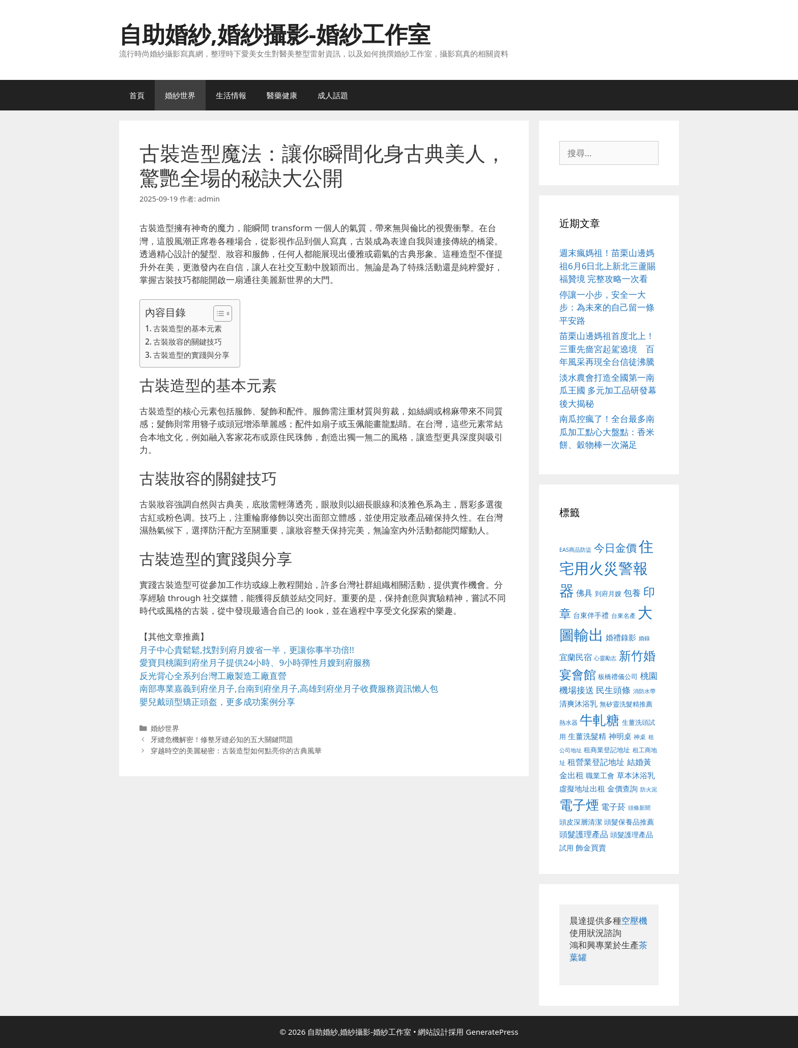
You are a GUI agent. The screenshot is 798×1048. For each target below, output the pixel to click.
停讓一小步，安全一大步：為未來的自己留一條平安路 (606, 307)
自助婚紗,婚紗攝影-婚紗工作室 (275, 33)
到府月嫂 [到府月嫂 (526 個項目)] (608, 593)
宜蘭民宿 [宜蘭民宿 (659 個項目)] (575, 657)
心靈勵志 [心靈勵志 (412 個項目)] (605, 658)
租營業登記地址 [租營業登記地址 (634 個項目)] (595, 762)
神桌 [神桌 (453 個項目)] (640, 736)
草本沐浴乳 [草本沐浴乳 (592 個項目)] (636, 775)
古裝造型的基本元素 (187, 328)
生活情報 (231, 95)
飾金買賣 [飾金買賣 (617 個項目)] (591, 847)
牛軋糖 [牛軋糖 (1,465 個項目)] (599, 720)
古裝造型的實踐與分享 (191, 355)
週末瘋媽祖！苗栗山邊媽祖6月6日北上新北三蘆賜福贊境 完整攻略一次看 (607, 266)
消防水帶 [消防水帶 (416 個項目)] (644, 691)
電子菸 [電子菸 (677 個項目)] (613, 806)
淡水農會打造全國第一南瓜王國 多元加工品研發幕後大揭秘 (608, 390)
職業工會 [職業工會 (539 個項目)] (600, 775)
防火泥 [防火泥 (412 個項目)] (648, 789)
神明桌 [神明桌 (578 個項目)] (620, 736)
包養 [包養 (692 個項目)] (632, 593)
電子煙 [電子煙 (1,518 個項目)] (579, 805)
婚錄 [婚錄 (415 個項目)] (644, 638)
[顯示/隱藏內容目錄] (218, 313)
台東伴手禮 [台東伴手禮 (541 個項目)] (591, 615)
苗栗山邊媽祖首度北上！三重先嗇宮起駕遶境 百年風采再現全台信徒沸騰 (606, 348)
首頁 (137, 95)
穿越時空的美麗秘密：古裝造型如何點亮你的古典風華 (236, 750)
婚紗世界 (180, 95)
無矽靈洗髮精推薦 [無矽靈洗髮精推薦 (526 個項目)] (626, 704)
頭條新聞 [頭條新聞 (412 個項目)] (639, 807)
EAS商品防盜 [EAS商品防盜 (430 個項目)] (575, 549)
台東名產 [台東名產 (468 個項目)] (623, 615)
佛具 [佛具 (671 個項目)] (584, 593)
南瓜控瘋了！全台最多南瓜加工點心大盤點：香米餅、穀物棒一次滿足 (606, 431)
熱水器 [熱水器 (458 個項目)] (568, 722)
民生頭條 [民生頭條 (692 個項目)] (613, 690)
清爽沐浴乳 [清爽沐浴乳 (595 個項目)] (578, 703)
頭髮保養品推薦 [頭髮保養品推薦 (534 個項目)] (629, 822)
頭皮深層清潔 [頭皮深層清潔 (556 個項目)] (580, 822)
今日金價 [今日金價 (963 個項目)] (615, 548)
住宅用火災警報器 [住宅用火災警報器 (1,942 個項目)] (606, 568)
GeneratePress (492, 1032)
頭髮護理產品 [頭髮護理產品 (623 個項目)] (583, 834)
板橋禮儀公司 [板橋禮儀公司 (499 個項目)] (618, 676)
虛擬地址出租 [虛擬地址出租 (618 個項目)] (582, 788)
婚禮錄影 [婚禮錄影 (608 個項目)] (621, 637)
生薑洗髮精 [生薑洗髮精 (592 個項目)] (587, 736)
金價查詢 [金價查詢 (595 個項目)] (622, 788)
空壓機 (634, 920)
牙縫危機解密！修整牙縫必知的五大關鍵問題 (222, 739)
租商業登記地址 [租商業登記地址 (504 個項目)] (607, 749)
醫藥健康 (282, 95)
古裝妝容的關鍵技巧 (187, 341)
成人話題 (333, 95)
